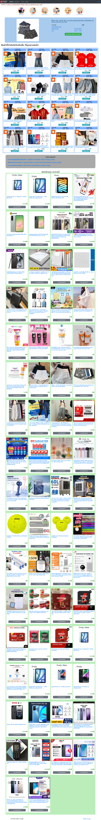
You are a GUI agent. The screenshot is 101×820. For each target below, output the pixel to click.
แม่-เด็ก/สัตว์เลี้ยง (80, 14)
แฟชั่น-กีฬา (33, 14)
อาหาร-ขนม (68, 14)
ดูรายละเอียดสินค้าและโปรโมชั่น (73, 34)
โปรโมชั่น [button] (17, 2)
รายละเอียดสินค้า (17, 207)
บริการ (22, 2)
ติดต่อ (26, 2)
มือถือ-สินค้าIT (21, 14)
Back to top (86, 819)
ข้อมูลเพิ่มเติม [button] (15, 72)
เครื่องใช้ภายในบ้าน (56, 14)
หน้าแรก (11, 2)
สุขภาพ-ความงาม (45, 14)
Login (99, 2)
